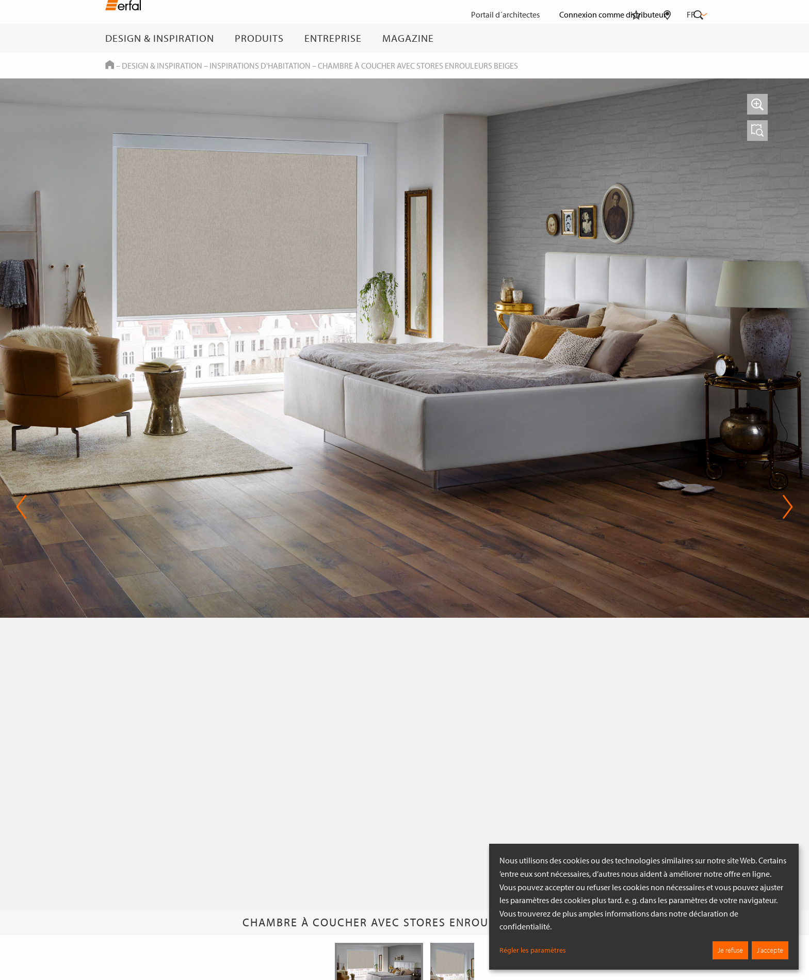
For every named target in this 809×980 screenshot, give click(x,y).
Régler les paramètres (532, 950)
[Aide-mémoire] (636, 38)
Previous (21, 507)
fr (696, 14)
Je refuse (730, 950)
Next (788, 507)
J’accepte (770, 950)
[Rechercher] (698, 38)
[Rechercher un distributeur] (667, 38)
